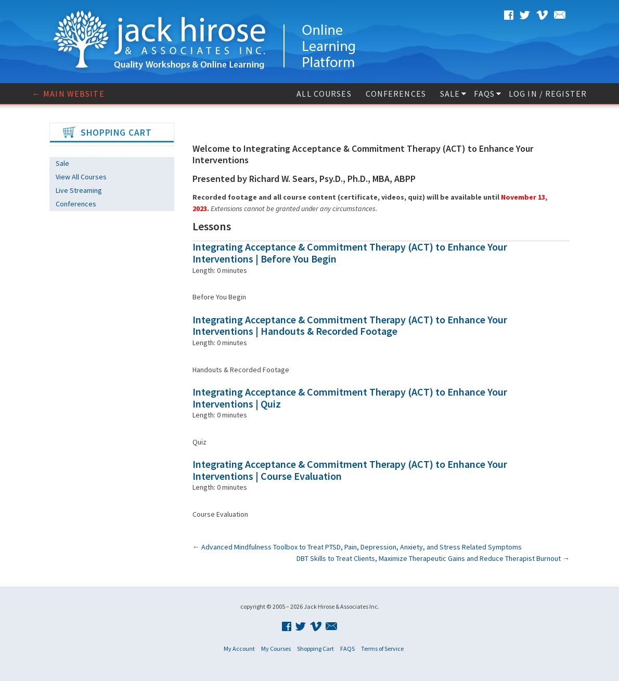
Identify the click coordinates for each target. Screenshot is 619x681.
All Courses (323, 93)
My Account (239, 648)
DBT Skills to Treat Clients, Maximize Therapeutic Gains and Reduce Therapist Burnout (433, 558)
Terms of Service (382, 648)
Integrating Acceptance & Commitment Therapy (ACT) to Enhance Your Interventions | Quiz (349, 397)
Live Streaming (79, 190)
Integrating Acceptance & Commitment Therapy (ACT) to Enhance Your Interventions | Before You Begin (349, 252)
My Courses (276, 648)
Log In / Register (548, 93)
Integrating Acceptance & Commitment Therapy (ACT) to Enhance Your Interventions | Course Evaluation (349, 469)
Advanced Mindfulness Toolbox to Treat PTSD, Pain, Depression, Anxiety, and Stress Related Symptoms (357, 547)
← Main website (68, 93)
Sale (450, 93)
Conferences (396, 93)
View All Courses (81, 176)
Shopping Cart (315, 648)
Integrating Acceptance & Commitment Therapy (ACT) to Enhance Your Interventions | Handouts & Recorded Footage (349, 325)
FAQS (484, 93)
